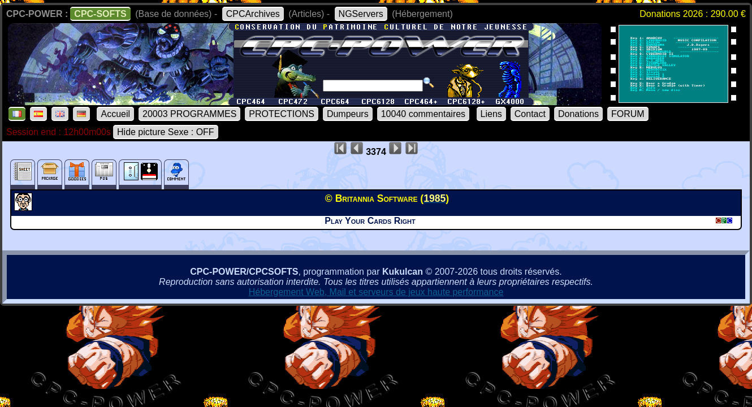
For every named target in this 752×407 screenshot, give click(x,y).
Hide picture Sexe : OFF (165, 132)
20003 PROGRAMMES (189, 114)
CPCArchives (253, 14)
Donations (578, 114)
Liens (491, 114)
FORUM (628, 114)
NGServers (361, 14)
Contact (530, 114)
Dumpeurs (348, 114)
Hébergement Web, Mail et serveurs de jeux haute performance (376, 292)
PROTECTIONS (281, 114)
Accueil (115, 114)
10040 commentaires (423, 114)
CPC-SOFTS (100, 14)
